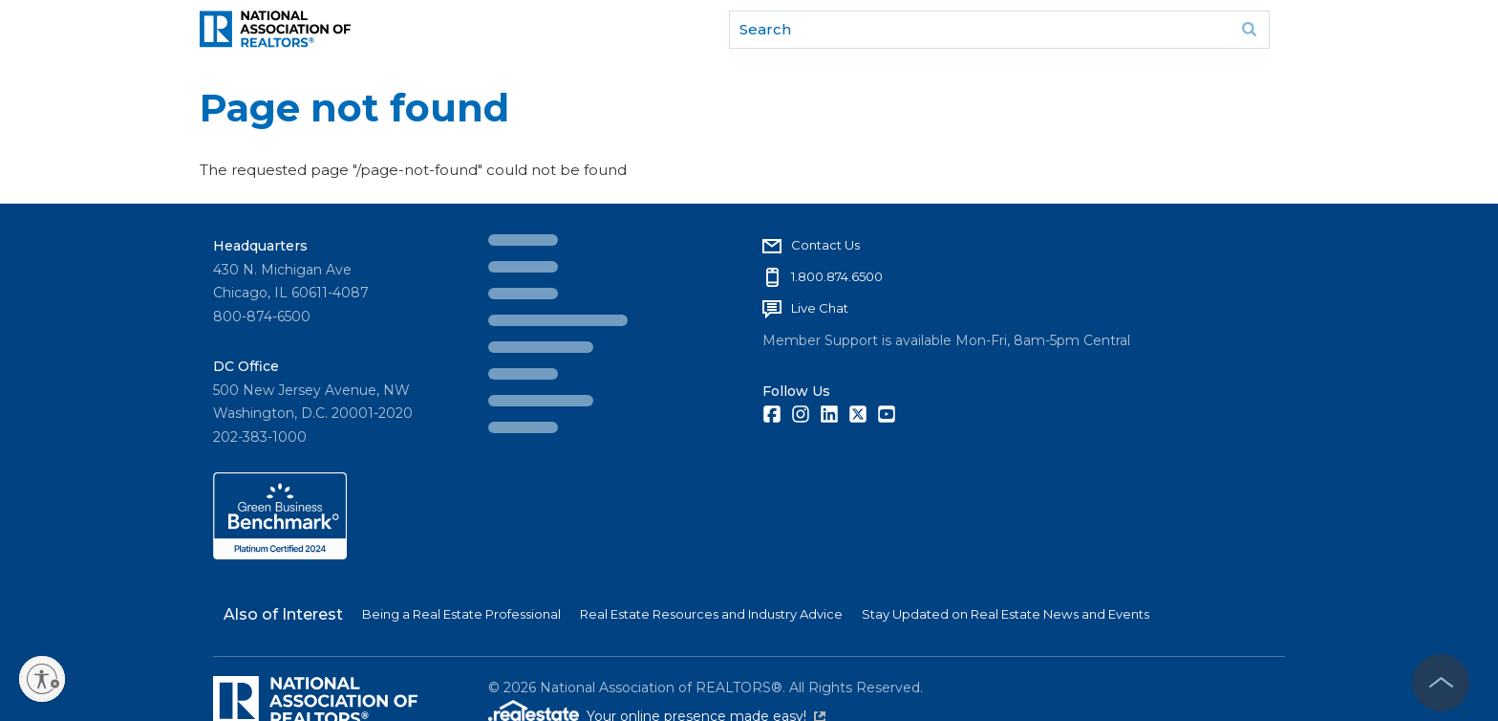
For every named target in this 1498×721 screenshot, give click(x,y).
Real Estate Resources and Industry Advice (711, 614)
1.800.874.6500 (837, 276)
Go (1249, 30)
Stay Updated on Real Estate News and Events (1005, 614)
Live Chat (819, 308)
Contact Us (825, 244)
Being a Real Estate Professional (461, 614)
